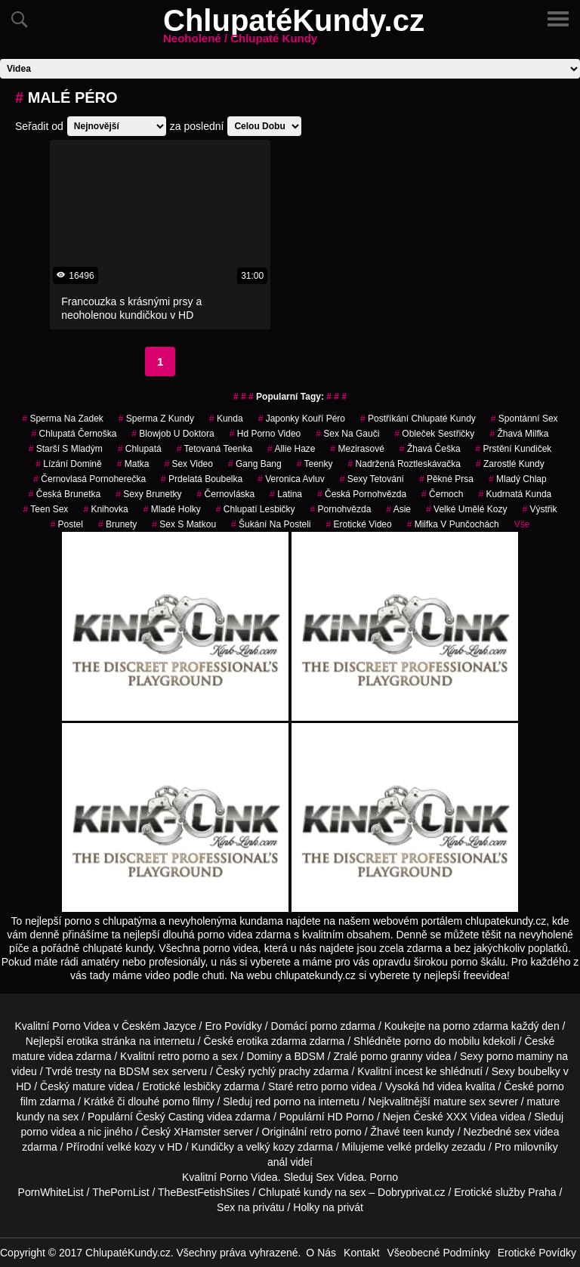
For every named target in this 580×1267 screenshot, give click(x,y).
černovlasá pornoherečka (89, 479)
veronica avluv (291, 479)
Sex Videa (340, 1177)
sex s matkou (184, 524)
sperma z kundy (156, 418)
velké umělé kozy (466, 509)
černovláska (226, 494)
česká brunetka (64, 494)
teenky (315, 464)
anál (277, 1162)
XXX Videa (471, 1117)
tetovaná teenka (214, 448)
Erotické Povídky (537, 1253)
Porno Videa (81, 1026)
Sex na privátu (251, 1207)
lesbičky (202, 1086)
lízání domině (68, 464)
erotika (82, 1041)
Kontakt (361, 1253)
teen (413, 1132)
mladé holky (172, 509)
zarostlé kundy (510, 464)
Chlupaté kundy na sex (312, 1192)
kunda (226, 418)
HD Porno (351, 1117)
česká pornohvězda (361, 494)
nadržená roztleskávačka (404, 464)
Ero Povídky (233, 1026)
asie (398, 509)
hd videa (442, 1086)
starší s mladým (66, 448)
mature (28, 1056)
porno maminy (520, 1056)
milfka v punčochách (453, 524)
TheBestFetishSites (203, 1192)
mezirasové (357, 448)
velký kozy (270, 1147)
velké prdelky (418, 1147)
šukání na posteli (270, 524)
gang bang (255, 464)
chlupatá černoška (74, 433)
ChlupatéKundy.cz (293, 29)
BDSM (309, 1056)
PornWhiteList (51, 1192)
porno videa (48, 1132)
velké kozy (131, 1147)
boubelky (539, 1071)
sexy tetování (372, 479)
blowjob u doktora (172, 433)
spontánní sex (524, 418)
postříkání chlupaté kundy (418, 418)
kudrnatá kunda (514, 494)
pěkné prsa (446, 479)
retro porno (183, 1056)
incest (409, 1071)
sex (522, 1132)
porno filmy (188, 1101)
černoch (442, 494)
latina (286, 494)
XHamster (197, 1132)
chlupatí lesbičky (255, 509)
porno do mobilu (442, 1041)
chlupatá (140, 448)
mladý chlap (518, 479)
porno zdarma (475, 1026)
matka (133, 464)
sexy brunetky (148, 494)
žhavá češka (430, 448)
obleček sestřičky (434, 433)
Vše (522, 524)
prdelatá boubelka (201, 479)
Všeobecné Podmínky (438, 1253)
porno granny (391, 1056)
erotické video (358, 524)
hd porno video (265, 433)
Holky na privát (328, 1207)
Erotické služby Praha (505, 1192)
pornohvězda (341, 509)
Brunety (117, 524)
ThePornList (120, 1192)
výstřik (539, 509)
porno (324, 1026)
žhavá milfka (518, 433)
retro (321, 1132)
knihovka (105, 509)
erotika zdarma (271, 1041)
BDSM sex (143, 1071)
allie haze (291, 448)
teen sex (46, 509)
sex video (188, 464)
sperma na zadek (62, 418)
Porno (234, 1177)
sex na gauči (347, 433)
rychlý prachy (279, 1071)
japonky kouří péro (301, 418)
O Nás (321, 1253)
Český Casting (170, 1117)
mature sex (459, 1101)
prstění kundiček (514, 448)
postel (67, 524)
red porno (278, 1101)
